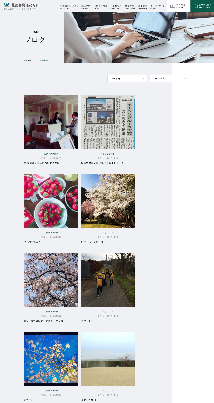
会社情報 (123, 310)
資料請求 (155, 343)
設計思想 (87, 323)
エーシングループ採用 (187, 327)
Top (86, 310)
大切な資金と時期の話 (94, 336)
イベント (123, 327)
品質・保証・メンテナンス (96, 332)
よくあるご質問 (90, 345)
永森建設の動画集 (91, 349)
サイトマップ (182, 310)
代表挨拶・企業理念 (131, 315)
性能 (84, 327)
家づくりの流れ (90, 340)
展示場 (154, 335)
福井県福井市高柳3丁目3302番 (46, 317)
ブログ (35, 60)
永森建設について (90, 318)
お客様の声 (125, 335)
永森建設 (27, 60)
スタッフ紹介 (128, 319)
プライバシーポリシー (187, 318)
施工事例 (155, 310)
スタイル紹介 (158, 327)
